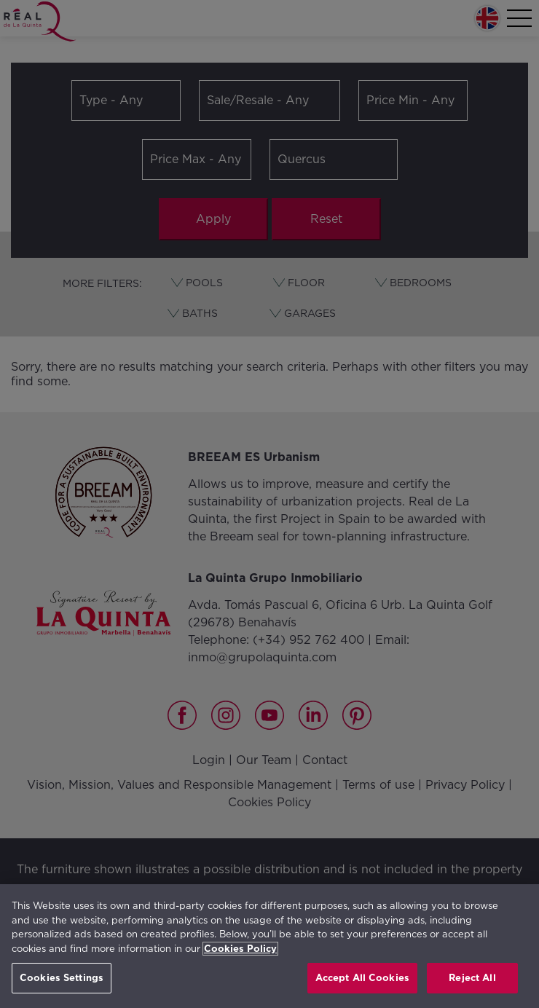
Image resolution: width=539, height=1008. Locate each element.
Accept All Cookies (362, 977)
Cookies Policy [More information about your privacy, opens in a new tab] (240, 948)
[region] (269, 946)
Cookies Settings (61, 977)
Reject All (472, 977)
